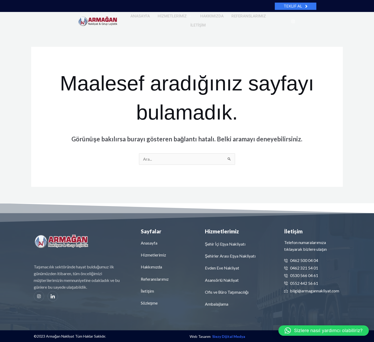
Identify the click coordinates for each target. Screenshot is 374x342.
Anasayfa (140, 16)
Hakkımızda (212, 16)
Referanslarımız (248, 16)
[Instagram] (293, 21)
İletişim (198, 25)
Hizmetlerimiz (175, 16)
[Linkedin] (53, 296)
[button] (323, 330)
